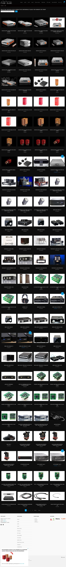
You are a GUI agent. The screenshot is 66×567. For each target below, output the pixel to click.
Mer (59, 2)
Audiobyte (18, 544)
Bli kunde (36, 519)
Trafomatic (19, 530)
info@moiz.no (5, 521)
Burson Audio (19, 528)
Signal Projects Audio (20, 542)
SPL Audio (19, 533)
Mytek (18, 519)
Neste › (35, 510)
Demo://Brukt (19, 535)
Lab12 (18, 521)
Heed (18, 526)
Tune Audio (19, 537)
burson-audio (22, 563)
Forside (36, 518)
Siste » (39, 510)
